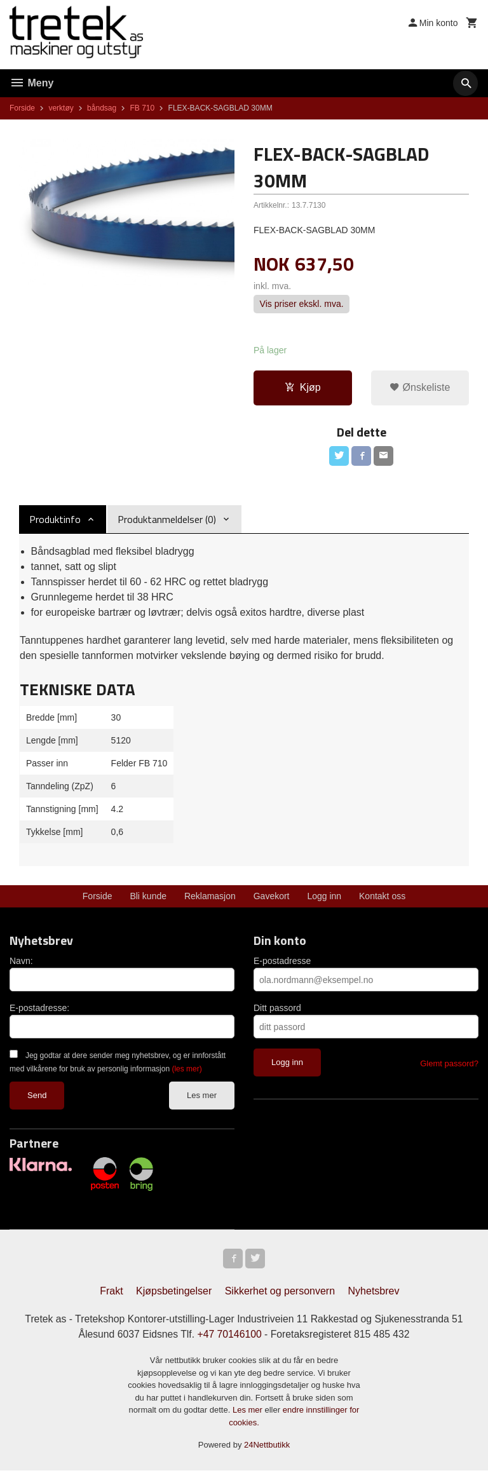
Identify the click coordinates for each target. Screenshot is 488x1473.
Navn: (21, 962)
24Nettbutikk (267, 1447)
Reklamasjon (210, 897)
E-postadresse (282, 962)
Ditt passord (277, 1009)
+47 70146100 (229, 1336)
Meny (31, 83)
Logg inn (324, 897)
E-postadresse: (39, 1009)
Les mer (202, 1096)
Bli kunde (148, 897)
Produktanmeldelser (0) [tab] (167, 520)
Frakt (111, 1292)
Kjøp (303, 388)
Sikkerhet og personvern (280, 1292)
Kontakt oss (382, 897)
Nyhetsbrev (374, 1292)
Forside (22, 108)
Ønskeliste (420, 388)
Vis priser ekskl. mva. (302, 304)
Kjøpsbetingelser (174, 1292)
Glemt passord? (449, 1064)
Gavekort (272, 897)
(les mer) (186, 1070)
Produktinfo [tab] (55, 520)
